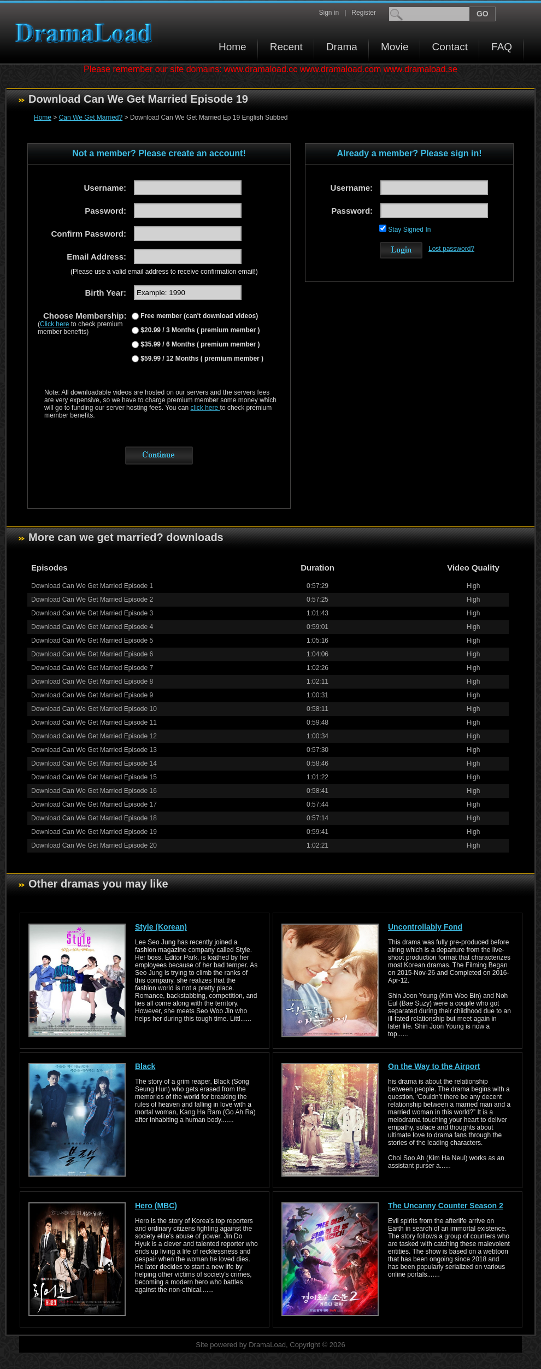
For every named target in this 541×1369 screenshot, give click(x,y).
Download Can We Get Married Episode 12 (94, 736)
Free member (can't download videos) (198, 316)
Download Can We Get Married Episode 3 (92, 613)
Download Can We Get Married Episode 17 (94, 804)
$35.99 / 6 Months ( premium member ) (199, 344)
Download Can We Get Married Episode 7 (92, 668)
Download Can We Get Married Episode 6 (92, 654)
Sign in (329, 12)
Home (232, 46)
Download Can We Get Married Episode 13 (94, 750)
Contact (450, 46)
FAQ (501, 46)
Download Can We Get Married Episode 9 (92, 695)
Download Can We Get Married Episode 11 (94, 722)
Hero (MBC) (156, 1205)
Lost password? (451, 248)
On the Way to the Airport (434, 1066)
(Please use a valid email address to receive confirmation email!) (164, 271)
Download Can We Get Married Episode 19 (94, 832)
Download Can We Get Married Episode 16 (94, 791)
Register (363, 12)
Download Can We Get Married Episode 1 (92, 586)
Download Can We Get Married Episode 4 (92, 627)
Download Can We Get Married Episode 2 (92, 599)
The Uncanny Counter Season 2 (445, 1205)
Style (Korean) (161, 927)
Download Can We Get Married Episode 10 (94, 709)
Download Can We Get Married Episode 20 (94, 845)
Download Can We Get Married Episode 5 (92, 640)
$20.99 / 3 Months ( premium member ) (199, 330)
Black (145, 1066)
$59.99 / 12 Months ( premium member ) (201, 358)
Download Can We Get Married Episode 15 (94, 777)
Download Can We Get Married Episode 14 (94, 763)
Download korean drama (86, 33)
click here (205, 408)
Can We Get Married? (91, 117)
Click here (54, 324)
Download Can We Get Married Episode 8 (92, 681)
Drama (341, 46)
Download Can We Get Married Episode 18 (94, 818)
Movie (395, 46)
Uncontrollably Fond (425, 927)
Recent (286, 46)
